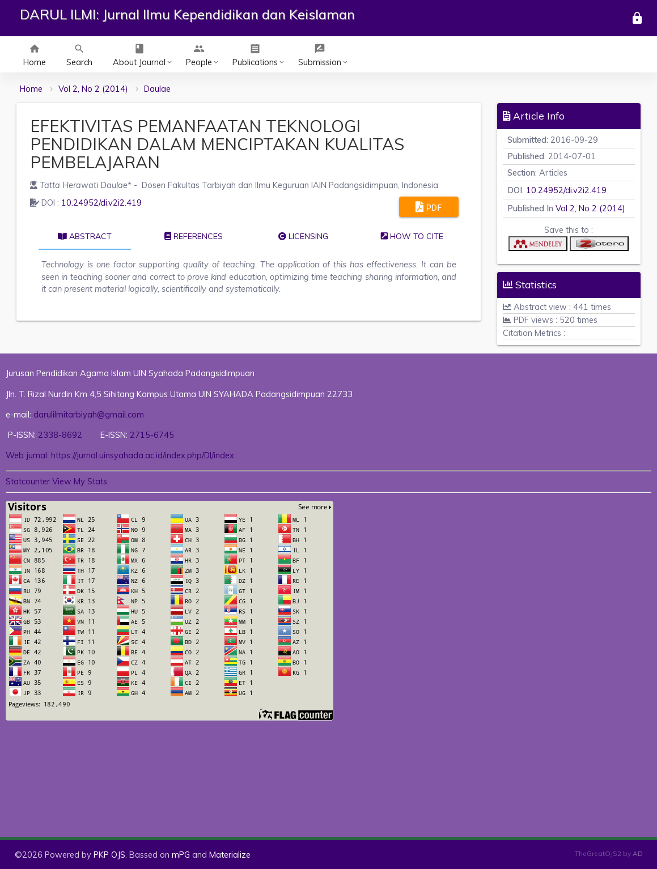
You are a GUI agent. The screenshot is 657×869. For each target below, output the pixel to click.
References (193, 236)
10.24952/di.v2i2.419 (101, 202)
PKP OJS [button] (109, 854)
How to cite (412, 236)
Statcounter (28, 481)
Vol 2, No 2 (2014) (93, 88)
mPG (181, 854)
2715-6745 (152, 434)
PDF (429, 207)
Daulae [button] (157, 88)
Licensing (303, 236)
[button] (537, 246)
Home (31, 88)
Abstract (85, 236)
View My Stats (79, 481)
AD (638, 853)
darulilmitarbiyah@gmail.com (88, 414)
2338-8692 (61, 434)
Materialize (230, 854)
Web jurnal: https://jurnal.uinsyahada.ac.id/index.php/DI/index (120, 455)
